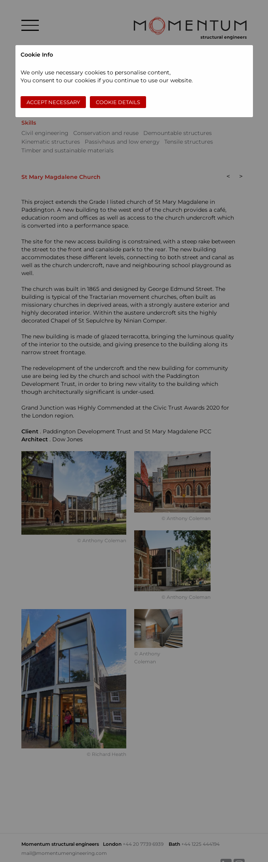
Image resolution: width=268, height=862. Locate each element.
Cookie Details (118, 102)
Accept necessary (53, 102)
